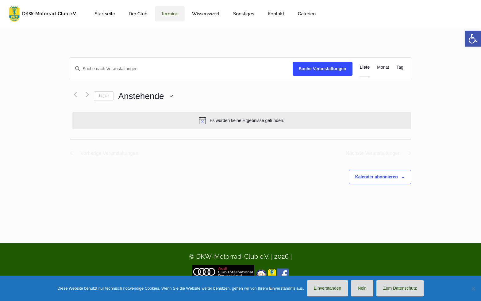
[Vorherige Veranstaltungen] (73, 94)
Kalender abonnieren (376, 176)
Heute (104, 96)
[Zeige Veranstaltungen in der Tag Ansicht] (399, 67)
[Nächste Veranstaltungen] (85, 94)
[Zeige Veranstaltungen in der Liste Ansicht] (365, 67)
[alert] (241, 120)
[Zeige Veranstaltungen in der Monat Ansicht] (383, 67)
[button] (473, 39)
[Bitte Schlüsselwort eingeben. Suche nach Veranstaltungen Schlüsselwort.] (181, 68)
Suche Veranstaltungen (322, 68)
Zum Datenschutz (400, 288)
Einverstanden (327, 288)
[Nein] (473, 288)
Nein (362, 288)
